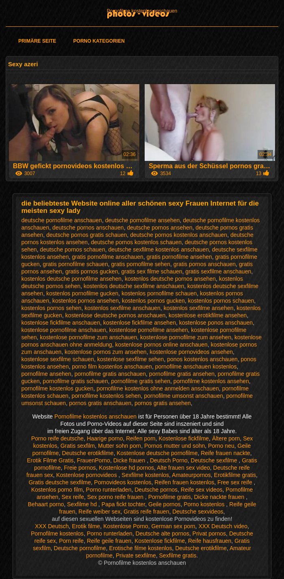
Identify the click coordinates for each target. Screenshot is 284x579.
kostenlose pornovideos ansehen (191, 352)
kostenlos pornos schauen (221, 300)
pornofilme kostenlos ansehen (211, 381)
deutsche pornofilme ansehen (142, 220)
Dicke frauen (130, 460)
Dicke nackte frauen (220, 497)
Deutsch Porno (169, 460)
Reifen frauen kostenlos (184, 482)
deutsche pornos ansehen (159, 227)
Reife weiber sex (99, 511)
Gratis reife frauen (146, 511)
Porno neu (221, 445)
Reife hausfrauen (210, 541)
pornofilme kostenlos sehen (106, 396)
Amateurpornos (191, 475)
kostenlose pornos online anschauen (161, 344)
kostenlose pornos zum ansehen (106, 352)
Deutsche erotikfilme (88, 453)
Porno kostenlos (205, 504)
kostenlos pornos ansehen (85, 300)
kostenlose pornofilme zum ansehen (185, 337)
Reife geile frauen (109, 541)
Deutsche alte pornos (162, 533)
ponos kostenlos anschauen (202, 359)
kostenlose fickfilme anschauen (60, 322)
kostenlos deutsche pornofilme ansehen (71, 278)
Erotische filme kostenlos (140, 548)
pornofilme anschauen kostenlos (196, 366)
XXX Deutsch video (222, 526)
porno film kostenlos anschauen (112, 366)
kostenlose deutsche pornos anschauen (115, 315)
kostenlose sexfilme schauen (57, 359)
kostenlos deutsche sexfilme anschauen (134, 286)
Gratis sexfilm (78, 445)
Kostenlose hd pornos (126, 467)
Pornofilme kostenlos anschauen (142, 11)
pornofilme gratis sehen (140, 381)
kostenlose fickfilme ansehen (139, 322)
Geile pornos (164, 504)
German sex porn (173, 526)
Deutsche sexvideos (197, 511)
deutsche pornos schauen (72, 249)
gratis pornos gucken (91, 271)
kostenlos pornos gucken (153, 300)
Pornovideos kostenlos (123, 482)
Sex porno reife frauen (116, 497)
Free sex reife (235, 482)
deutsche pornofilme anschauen (61, 220)
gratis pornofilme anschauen (107, 257)
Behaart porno (46, 504)
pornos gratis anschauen (100, 403)
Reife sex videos (202, 489)
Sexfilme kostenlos (145, 475)
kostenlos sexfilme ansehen (199, 308)
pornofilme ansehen (46, 374)
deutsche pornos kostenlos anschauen (178, 235)
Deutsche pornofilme (80, 548)
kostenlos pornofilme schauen (159, 293)
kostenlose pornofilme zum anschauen (88, 337)
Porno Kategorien (98, 41)
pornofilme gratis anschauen (110, 374)
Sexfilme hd (82, 504)
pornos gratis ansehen (162, 403)
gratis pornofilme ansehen (179, 257)
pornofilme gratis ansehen (182, 374)
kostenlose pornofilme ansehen (148, 330)
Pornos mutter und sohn (174, 445)
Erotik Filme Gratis (50, 460)
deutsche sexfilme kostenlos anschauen (158, 249)
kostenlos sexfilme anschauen (122, 308)
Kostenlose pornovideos (87, 475)
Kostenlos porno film (57, 489)
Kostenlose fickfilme (183, 438)
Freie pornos (80, 467)
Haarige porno (105, 438)
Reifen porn (140, 438)
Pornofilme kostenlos (57, 533)
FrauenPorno (93, 460)
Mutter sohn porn (119, 445)
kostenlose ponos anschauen (216, 322)
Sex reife (72, 497)
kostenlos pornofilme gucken (82, 293)
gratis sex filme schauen (151, 271)
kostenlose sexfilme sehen (130, 359)
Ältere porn (226, 438)
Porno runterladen (108, 489)
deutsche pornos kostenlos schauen (136, 242)
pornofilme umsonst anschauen (183, 396)
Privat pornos (209, 533)
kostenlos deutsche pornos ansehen (170, 278)
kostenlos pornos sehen (51, 308)
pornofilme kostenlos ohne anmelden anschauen (158, 388)
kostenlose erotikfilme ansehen (208, 315)
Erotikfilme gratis (235, 475)
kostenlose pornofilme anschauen (63, 330)
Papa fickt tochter (123, 504)
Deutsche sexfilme (214, 460)
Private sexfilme (136, 555)
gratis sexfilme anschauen (218, 271)
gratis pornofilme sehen (140, 264)
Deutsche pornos (156, 489)
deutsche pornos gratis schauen (86, 235)
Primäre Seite (37, 41)
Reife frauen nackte (225, 453)
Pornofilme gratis (169, 497)
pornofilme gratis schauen (75, 381)
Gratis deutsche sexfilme (59, 482)
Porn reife (71, 541)
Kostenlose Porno (125, 526)
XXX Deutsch (52, 526)
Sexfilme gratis (178, 555)
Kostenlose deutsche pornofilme (157, 453)
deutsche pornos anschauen (88, 227)
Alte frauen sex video (183, 467)
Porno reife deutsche (57, 438)
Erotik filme (86, 526)
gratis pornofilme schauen (75, 264)
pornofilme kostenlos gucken (57, 388)
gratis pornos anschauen (204, 264)
